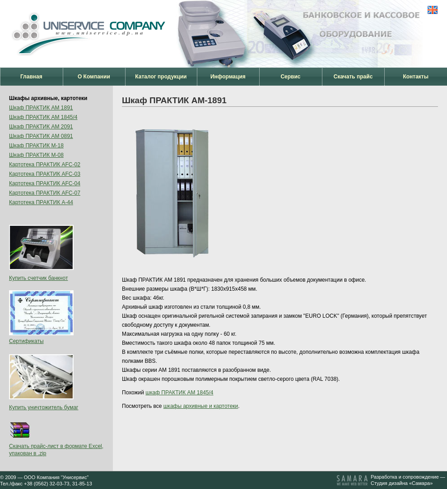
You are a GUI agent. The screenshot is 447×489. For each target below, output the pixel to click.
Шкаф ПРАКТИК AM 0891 (41, 136)
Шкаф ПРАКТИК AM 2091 (41, 126)
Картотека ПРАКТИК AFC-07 (44, 193)
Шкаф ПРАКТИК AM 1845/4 (43, 117)
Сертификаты (26, 341)
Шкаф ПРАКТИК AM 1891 (41, 108)
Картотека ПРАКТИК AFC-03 (44, 174)
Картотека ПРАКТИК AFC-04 (44, 183)
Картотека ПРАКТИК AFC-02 (44, 164)
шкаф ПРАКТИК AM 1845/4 (179, 392)
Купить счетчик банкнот (38, 278)
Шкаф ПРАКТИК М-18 (36, 145)
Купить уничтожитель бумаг (44, 407)
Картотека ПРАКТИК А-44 (41, 202)
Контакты (415, 76)
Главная (31, 76)
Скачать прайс (353, 76)
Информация (228, 76)
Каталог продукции (160, 76)
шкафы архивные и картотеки (200, 406)
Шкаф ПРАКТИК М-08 (36, 155)
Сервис (290, 76)
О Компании (94, 76)
